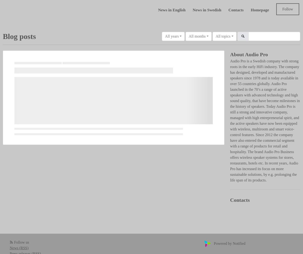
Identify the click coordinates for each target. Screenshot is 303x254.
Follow (287, 9)
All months (197, 36)
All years (172, 36)
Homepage (260, 10)
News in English (172, 10)
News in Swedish (207, 10)
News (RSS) (19, 248)
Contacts (236, 10)
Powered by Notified (224, 243)
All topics (223, 36)
